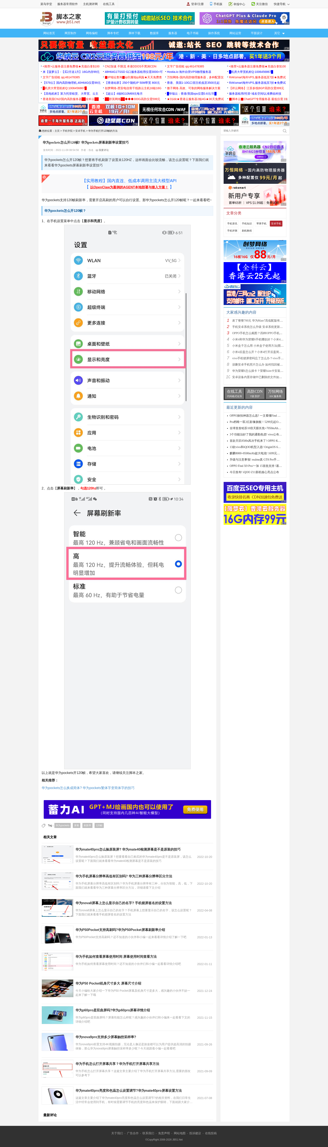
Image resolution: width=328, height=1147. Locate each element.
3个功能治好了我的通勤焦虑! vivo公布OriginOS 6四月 (264, 434)
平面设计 (257, 33)
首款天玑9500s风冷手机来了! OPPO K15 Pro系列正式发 (265, 440)
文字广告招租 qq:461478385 (185, 66)
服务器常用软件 (67, 4)
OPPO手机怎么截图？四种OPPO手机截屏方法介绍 (264, 333)
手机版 (218, 4)
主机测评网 (90, 4)
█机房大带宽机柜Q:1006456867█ (251, 71)
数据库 (154, 33)
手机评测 (232, 230)
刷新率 (87, 825)
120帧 (99, 825)
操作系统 (214, 33)
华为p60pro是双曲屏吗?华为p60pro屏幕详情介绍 (113, 1010)
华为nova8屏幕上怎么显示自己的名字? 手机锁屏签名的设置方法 (124, 903)
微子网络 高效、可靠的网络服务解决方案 (193, 88)
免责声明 (164, 1133)
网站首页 (49, 33)
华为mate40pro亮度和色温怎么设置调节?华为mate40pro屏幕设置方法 (129, 1090)
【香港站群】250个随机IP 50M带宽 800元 (132, 82)
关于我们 (117, 1133)
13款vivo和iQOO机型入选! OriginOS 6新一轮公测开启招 (265, 447)
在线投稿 (211, 1133)
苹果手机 (261, 223)
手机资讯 (232, 223)
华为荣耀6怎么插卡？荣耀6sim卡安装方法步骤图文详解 (268, 370)
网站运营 (235, 33)
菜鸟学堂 (46, 4)
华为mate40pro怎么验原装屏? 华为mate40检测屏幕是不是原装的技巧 (128, 849)
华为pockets (62, 825)
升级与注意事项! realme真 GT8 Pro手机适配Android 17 (264, 459)
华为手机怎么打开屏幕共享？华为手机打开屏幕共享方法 (117, 1064)
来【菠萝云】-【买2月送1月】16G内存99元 (71, 71)
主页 (57, 130)
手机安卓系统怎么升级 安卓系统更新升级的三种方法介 (267, 326)
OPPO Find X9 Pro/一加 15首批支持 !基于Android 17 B (264, 465)
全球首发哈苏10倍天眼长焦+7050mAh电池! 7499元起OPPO (267, 428)
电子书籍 (193, 33)
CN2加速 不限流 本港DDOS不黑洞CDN (130, 66)
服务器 (172, 33)
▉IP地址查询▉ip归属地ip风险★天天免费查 (133, 77)
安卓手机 (80, 130)
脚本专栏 (113, 33)
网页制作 (70, 33)
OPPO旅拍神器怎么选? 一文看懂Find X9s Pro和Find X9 (265, 415)
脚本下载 (134, 33)
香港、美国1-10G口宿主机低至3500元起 (193, 82)
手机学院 (68, 130)
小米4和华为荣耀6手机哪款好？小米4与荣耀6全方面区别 (268, 339)
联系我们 (148, 1133)
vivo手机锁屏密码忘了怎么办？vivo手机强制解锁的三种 (268, 358)
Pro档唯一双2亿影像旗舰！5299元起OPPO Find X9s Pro (265, 422)
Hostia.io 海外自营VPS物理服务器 (189, 71)
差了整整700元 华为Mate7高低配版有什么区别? (262, 320)
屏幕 (76, 825)
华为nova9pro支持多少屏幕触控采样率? (106, 1037)
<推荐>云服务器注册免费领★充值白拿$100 (71, 66)
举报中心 (239, 4)
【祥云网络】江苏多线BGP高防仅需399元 (256, 88)
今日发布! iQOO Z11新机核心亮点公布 (254, 472)
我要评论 (102, 150)
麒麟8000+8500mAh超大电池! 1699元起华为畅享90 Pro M (266, 453)
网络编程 (92, 33)
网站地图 (180, 1133)
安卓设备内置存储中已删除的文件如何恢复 (260, 377)
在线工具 (109, 4)
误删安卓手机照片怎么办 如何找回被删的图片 (262, 364)
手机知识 (247, 223)
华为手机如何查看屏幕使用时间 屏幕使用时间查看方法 (116, 956)
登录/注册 (197, 4)
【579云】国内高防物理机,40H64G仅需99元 (72, 82)
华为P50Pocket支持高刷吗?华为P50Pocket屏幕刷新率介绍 (120, 930)
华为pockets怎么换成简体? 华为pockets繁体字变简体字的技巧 (88, 788)
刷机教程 (247, 230)
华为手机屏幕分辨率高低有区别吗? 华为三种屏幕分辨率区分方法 (124, 876)
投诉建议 (195, 1133)
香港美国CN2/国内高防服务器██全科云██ (71, 99)
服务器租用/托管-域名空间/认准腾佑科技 (255, 93)
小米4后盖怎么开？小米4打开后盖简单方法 (260, 352)
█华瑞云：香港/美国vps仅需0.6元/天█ (192, 93)
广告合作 (133, 1133)
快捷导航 (282, 4)
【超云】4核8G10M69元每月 (124, 93)
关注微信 (262, 4)
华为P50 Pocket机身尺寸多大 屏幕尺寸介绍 (108, 983)
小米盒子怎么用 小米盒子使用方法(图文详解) (261, 345)
